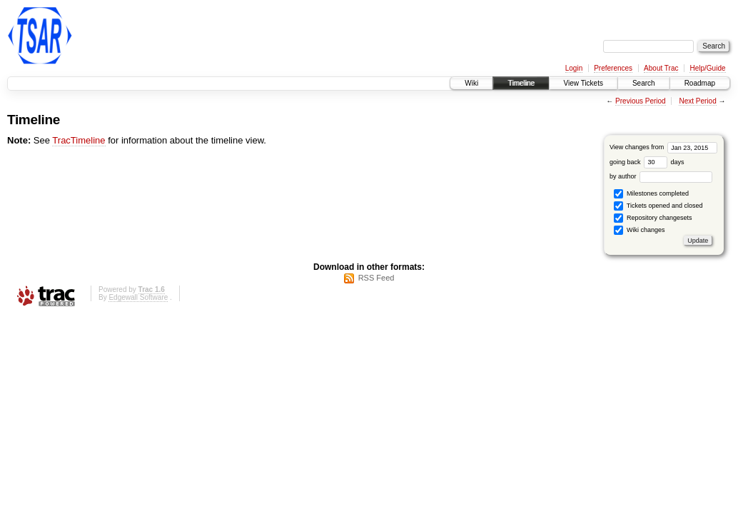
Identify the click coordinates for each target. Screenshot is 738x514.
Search (643, 83)
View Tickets (583, 83)
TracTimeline (78, 140)
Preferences (613, 68)
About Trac (661, 68)
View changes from (663, 147)
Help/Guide (707, 68)
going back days (647, 162)
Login (573, 68)
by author (661, 176)
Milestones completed (651, 193)
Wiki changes (639, 230)
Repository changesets (653, 218)
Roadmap (699, 83)
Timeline (520, 83)
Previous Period (640, 101)
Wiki (471, 83)
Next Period (697, 101)
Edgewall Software (138, 297)
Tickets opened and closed (658, 206)
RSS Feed (376, 277)
